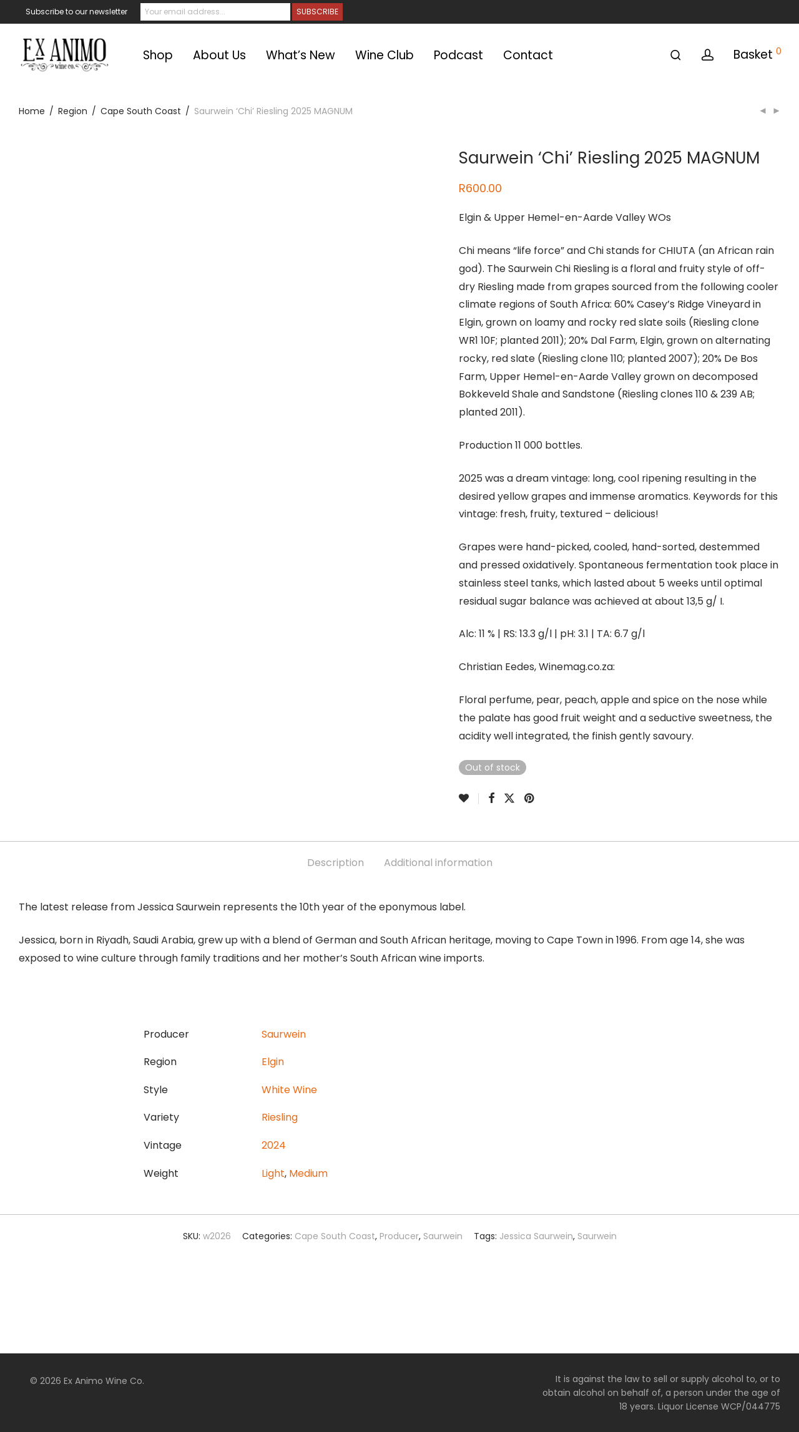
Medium (308, 1173)
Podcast (458, 55)
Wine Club (384, 55)
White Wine (289, 1090)
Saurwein (284, 1034)
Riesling (280, 1117)
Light (273, 1173)
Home (32, 111)
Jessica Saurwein (536, 1236)
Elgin (273, 1062)
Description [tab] (335, 862)
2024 (274, 1145)
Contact (528, 55)
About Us (219, 55)
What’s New (300, 55)
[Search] (676, 55)
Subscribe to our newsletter (76, 11)
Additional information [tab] (438, 862)
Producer (399, 1236)
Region (72, 111)
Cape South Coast (140, 111)
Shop (158, 55)
